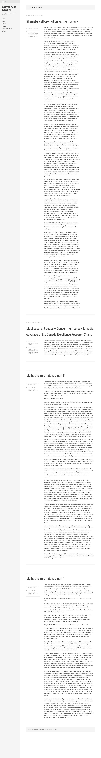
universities (35, 42)
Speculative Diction (7, 28)
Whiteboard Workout (9, 9)
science (30, 373)
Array (55, 751)
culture (33, 38)
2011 (29, 38)
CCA (36, 368)
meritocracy (31, 39)
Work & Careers (32, 406)
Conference (31, 363)
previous (71, 672)
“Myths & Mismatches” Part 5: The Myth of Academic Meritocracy (66, 410)
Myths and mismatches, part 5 (57, 397)
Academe (30, 34)
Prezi (36, 372)
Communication (32, 361)
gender (35, 369)
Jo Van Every (56, 628)
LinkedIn (4, 31)
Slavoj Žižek (52, 118)
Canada (33, 368)
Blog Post (35, 34)
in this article (53, 211)
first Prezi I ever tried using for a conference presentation (66, 360)
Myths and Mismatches (84, 626)
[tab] (3, 2)
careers (33, 409)
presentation (31, 372)
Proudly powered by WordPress (36, 751)
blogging (73, 637)
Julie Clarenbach (68, 628)
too (82, 637)
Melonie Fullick (39, 15)
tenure (29, 617)
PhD (36, 411)
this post (83, 35)
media (29, 370)
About (3, 21)
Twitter (4, 23)
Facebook (4, 26)
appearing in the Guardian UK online (64, 294)
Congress (30, 369)
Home (3, 18)
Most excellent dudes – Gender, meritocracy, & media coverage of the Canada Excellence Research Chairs (59, 345)
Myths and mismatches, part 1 (57, 600)
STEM (33, 373)
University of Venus (59, 290)
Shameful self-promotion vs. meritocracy (55, 24)
